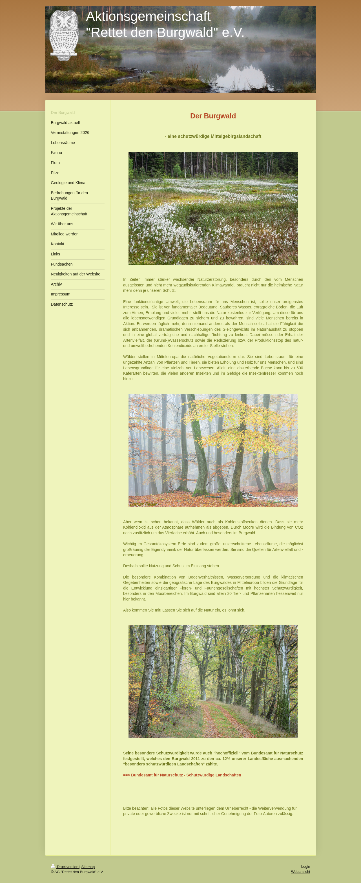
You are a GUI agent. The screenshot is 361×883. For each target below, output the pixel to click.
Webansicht (300, 871)
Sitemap (88, 867)
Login (305, 866)
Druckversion (65, 867)
